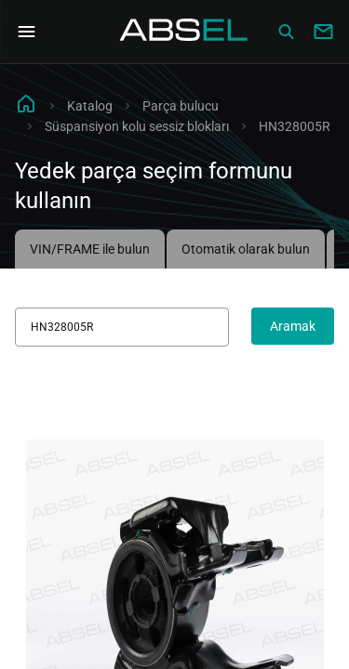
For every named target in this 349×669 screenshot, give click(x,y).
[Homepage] (184, 32)
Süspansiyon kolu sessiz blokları (137, 126)
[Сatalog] (286, 31)
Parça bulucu (180, 105)
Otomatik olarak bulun (245, 249)
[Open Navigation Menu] (26, 31)
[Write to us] (323, 31)
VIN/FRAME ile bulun (90, 249)
